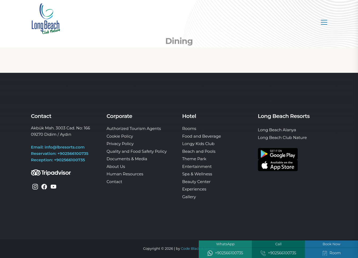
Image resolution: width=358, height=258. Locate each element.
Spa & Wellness (197, 173)
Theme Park (194, 158)
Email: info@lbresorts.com (58, 147)
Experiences (194, 189)
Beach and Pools (198, 151)
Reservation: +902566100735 (60, 153)
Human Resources (125, 173)
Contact (114, 181)
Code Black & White (198, 248)
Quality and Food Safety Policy (137, 151)
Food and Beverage (201, 136)
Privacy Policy (120, 143)
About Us (116, 166)
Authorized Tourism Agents (134, 128)
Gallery (189, 196)
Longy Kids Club (198, 143)
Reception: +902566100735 (58, 159)
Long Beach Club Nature (282, 137)
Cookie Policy (120, 136)
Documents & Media (127, 158)
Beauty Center (196, 181)
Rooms (189, 128)
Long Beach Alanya (277, 129)
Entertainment (197, 166)
